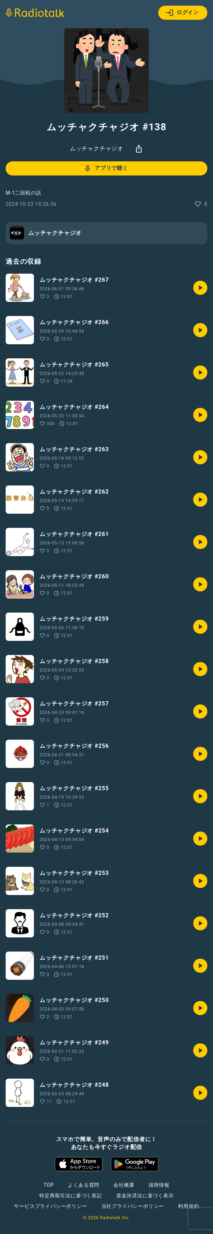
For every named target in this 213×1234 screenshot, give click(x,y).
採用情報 (159, 1185)
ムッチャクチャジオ (96, 148)
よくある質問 (83, 1185)
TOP (48, 1185)
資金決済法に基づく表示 (145, 1195)
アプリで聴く (105, 168)
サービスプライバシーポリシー (50, 1206)
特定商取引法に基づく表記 (70, 1195)
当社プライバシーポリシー (132, 1206)
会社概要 (123, 1185)
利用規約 (188, 1206)
